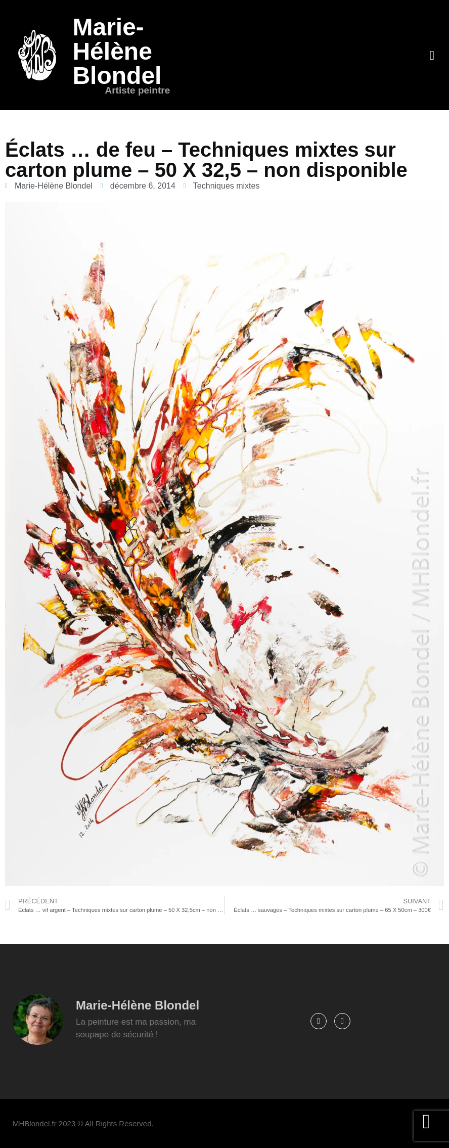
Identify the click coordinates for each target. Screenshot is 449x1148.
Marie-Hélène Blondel (116, 51)
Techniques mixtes (226, 185)
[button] (431, 55)
